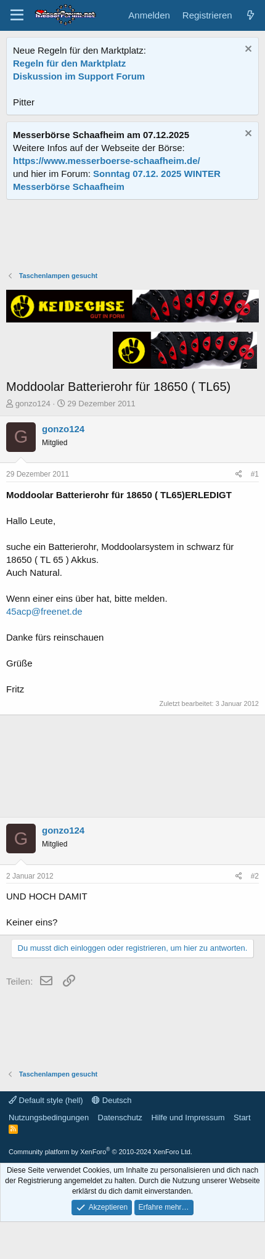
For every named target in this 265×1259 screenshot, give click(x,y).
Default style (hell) (46, 1100)
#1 (255, 474)
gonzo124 (33, 403)
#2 (255, 876)
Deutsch (111, 1100)
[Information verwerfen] (247, 50)
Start (242, 1117)
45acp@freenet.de (44, 611)
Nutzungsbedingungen (49, 1117)
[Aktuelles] (250, 15)
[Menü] (16, 15)
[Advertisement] (132, 237)
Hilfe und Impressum (187, 1117)
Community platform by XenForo (100, 1151)
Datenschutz (120, 1117)
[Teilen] (239, 474)
